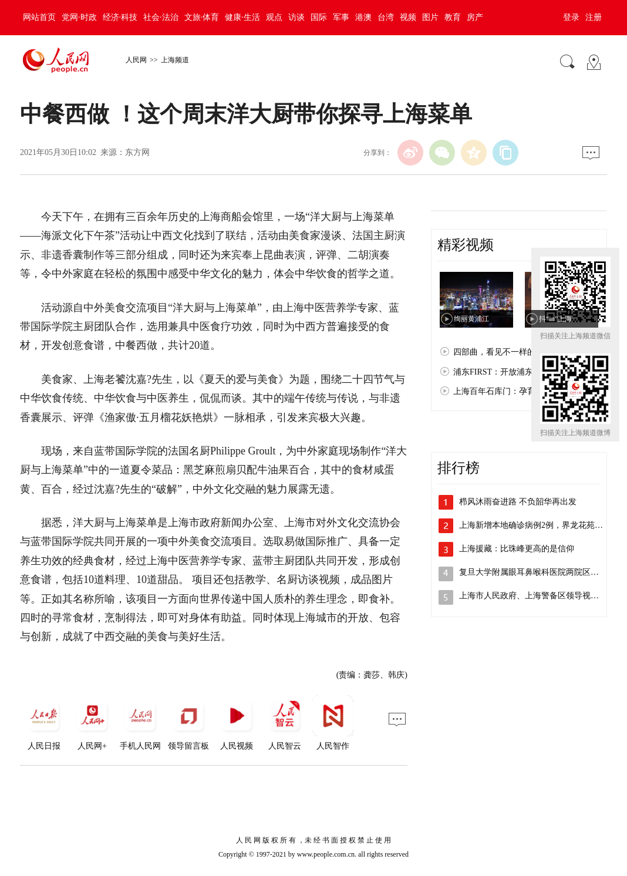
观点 (274, 17)
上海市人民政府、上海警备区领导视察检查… (541, 595)
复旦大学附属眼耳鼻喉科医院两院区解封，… (541, 572)
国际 (319, 17)
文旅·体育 (202, 17)
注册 (593, 17)
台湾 (385, 17)
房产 (475, 17)
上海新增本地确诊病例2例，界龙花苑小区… (539, 525)
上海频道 (175, 60)
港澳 (363, 17)
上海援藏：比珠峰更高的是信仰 (516, 548)
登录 (571, 17)
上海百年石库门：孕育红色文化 (510, 391)
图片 (430, 17)
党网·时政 (79, 17)
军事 (341, 17)
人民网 (136, 60)
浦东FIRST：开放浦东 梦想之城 (510, 372)
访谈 (296, 17)
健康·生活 (242, 17)
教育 (452, 17)
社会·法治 (160, 17)
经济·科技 (120, 17)
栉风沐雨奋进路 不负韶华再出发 (518, 501)
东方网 (137, 152)
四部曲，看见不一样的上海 (502, 352)
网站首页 (39, 17)
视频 (408, 17)
